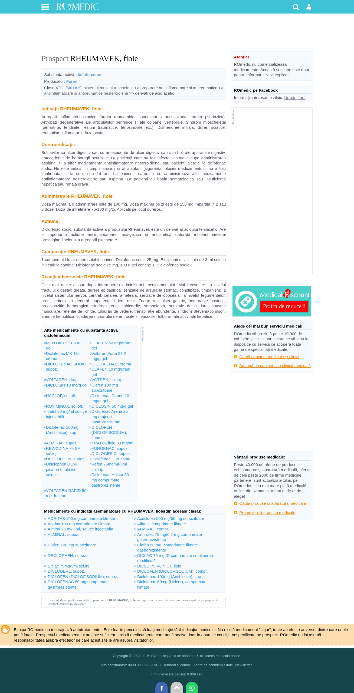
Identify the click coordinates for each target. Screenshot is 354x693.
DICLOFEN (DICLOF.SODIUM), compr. (172, 571)
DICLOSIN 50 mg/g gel (112, 406)
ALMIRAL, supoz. (62, 443)
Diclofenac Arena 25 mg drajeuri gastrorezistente (109, 416)
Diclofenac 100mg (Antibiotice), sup (169, 576)
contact (53, 604)
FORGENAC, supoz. (110, 448)
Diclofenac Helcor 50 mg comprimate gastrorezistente (110, 479)
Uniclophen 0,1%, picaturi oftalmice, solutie (62, 469)
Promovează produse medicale (267, 512)
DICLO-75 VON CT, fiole (159, 566)
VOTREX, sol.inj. (106, 379)
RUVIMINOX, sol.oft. (64, 406)
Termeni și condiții (177, 665)
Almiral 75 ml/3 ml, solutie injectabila (80, 529)
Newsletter (243, 665)
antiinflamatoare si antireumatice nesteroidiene (86, 93)
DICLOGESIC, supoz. (111, 453)
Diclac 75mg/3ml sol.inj (68, 566)
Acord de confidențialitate (213, 665)
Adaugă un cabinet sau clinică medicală (275, 365)
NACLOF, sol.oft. (61, 395)
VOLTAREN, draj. (61, 379)
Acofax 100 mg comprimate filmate (79, 524)
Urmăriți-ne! (294, 97)
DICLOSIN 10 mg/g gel (66, 385)
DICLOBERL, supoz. (66, 571)
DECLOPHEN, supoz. (66, 459)
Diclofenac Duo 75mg (110, 459)
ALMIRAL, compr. (153, 529)
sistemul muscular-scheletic (108, 87)
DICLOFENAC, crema (111, 364)
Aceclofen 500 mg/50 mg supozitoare (170, 518)
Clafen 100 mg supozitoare (72, 545)
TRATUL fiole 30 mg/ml (112, 443)
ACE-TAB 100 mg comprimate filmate (81, 518)
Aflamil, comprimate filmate (161, 524)
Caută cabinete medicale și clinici (269, 356)
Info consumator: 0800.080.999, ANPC (131, 665)
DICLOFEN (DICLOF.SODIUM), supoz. (109, 432)
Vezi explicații (278, 74)
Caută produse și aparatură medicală (272, 503)
